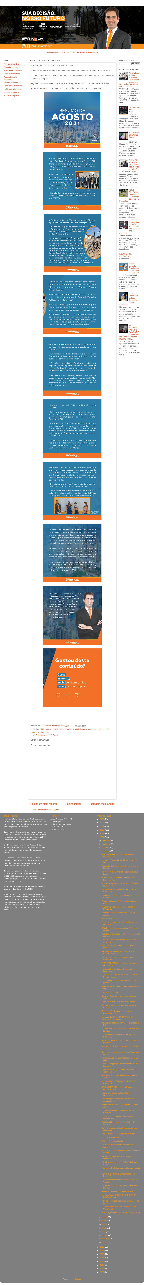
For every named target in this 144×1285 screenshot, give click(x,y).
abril (104, 1232)
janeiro (105, 1242)
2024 (102, 826)
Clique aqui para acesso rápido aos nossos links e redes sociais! (72, 52)
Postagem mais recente (43, 803)
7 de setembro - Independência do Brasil (118, 1134)
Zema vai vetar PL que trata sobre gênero (119, 1002)
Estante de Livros (11, 82)
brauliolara (69, 729)
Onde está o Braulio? (110, 1137)
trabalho (33, 732)
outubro (105, 848)
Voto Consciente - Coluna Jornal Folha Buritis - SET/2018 (129, 299)
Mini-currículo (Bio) (11, 64)
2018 (102, 1254)
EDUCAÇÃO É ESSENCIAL (125, 255)
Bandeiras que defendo (13, 67)
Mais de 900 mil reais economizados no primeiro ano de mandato (129, 227)
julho (104, 1221)
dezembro (106, 840)
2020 (102, 1247)
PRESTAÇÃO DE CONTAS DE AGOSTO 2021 (121, 1212)
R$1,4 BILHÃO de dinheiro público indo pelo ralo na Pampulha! (129, 195)
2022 (102, 834)
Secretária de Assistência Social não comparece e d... (116, 1157)
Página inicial (73, 803)
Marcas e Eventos (11, 92)
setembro (106, 851)
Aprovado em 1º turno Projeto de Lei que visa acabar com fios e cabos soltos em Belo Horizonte (129, 79)
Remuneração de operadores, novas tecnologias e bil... (117, 1012)
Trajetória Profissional (13, 70)
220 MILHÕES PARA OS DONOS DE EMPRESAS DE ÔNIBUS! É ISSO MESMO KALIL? (129, 332)
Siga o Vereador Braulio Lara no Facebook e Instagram (134, 268)
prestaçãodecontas (101, 729)
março (105, 1235)
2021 (43, 729)
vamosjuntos (43, 732)
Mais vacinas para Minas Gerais (134, 135)
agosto (49, 729)
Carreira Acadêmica (12, 74)
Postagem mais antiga (101, 803)
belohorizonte (58, 729)
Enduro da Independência (112, 1141)
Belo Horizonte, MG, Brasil (47, 735)
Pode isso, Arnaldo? (110, 918)
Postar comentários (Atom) (49, 810)
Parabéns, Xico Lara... (111, 992)
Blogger (78, 1279)
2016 (102, 1261)
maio (104, 1228)
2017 (102, 1258)
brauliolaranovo (81, 729)
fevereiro (106, 1239)
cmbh (90, 729)
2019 (102, 1251)
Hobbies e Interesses (12, 89)
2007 (102, 1272)
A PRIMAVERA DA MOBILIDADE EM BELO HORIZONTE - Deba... (120, 952)
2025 (102, 823)
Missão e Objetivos (12, 95)
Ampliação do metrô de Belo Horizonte (117, 1191)
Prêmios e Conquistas (13, 86)
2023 (102, 830)
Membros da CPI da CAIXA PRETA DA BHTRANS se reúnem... (117, 1018)
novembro (106, 844)
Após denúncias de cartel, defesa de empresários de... (116, 1094)
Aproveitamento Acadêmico (10, 78)
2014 (102, 1269)
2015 (102, 1265)
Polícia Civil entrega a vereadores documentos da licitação (134, 164)
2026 (102, 819)
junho (104, 1224)
